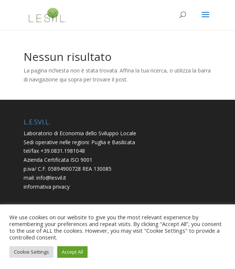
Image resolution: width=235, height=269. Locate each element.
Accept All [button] (72, 251)
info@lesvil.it (51, 177)
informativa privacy (47, 186)
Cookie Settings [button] (31, 251)
